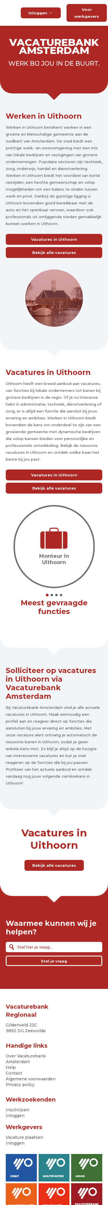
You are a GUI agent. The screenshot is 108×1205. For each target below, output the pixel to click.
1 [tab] (47, 595)
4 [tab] (61, 595)
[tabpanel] (54, 546)
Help (11, 1067)
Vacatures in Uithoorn (54, 239)
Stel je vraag (54, 961)
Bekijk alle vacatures (54, 252)
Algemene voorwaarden (31, 1078)
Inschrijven (17, 1109)
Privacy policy (20, 1084)
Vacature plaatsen (24, 1137)
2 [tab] (52, 595)
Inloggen (41, 13)
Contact (14, 1073)
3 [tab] (56, 595)
